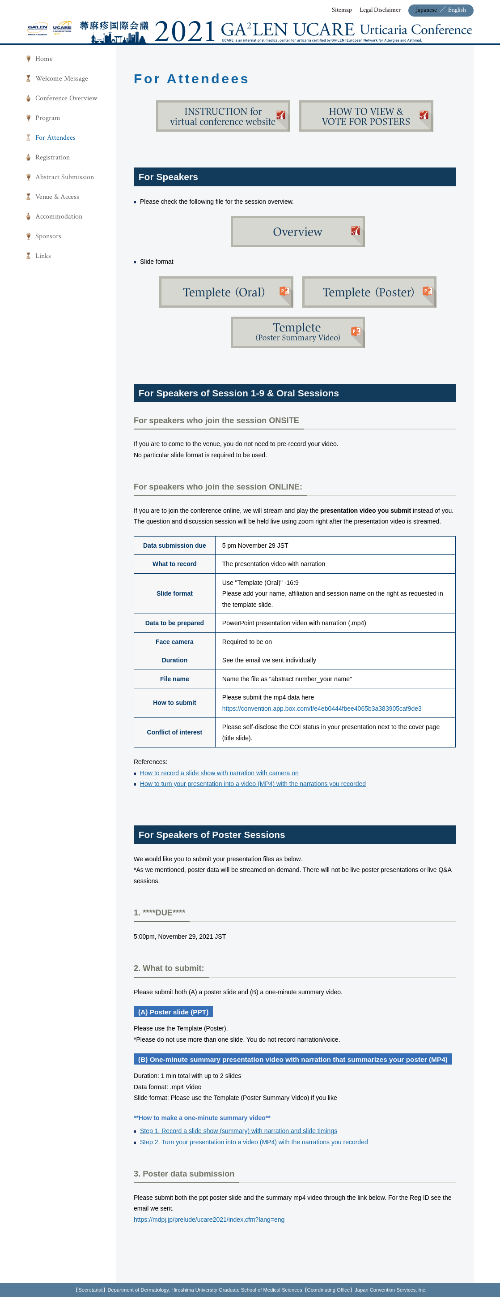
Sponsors (48, 236)
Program (47, 118)
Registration (52, 157)
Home (44, 59)
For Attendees (55, 137)
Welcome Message (61, 78)
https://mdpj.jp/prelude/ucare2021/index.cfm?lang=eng (209, 1219)
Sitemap (342, 10)
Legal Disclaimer (380, 10)
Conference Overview (66, 98)
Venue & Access (57, 197)
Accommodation (58, 216)
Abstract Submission (64, 177)
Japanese (426, 10)
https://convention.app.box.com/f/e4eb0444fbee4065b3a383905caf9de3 (322, 708)
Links (43, 256)
